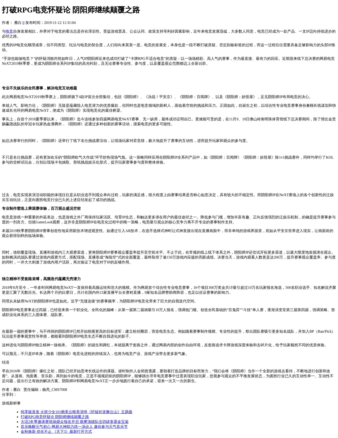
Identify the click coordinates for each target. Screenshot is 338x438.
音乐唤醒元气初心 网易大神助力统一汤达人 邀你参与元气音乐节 (74, 427)
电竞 (9, 31)
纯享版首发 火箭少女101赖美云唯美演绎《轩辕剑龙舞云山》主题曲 (76, 412)
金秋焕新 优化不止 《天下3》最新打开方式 (56, 432)
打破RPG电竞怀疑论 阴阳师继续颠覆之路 (55, 417)
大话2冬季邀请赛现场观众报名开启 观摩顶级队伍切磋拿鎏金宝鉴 (75, 422)
